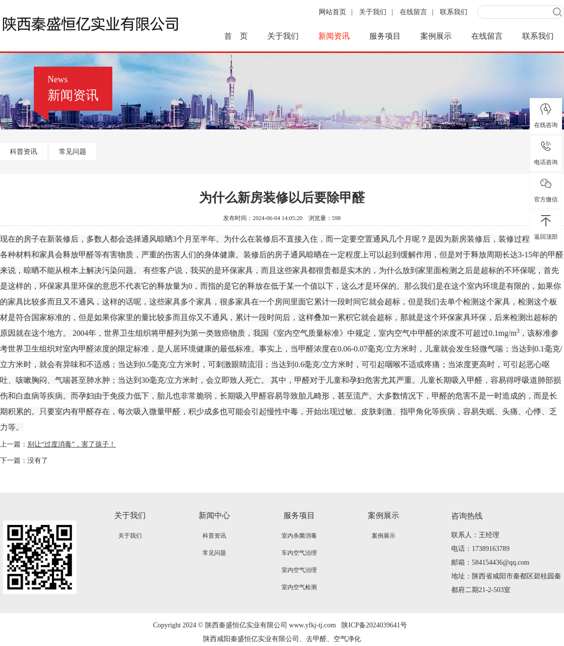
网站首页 (332, 12)
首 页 (236, 36)
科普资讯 (23, 151)
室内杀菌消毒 (299, 535)
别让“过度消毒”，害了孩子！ (71, 444)
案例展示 (436, 36)
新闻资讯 (334, 36)
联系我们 (453, 12)
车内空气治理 (299, 552)
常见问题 (72, 151)
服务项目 (385, 36)
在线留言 (413, 12)
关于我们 (372, 12)
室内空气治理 (299, 570)
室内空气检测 (299, 587)
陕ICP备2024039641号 (374, 625)
